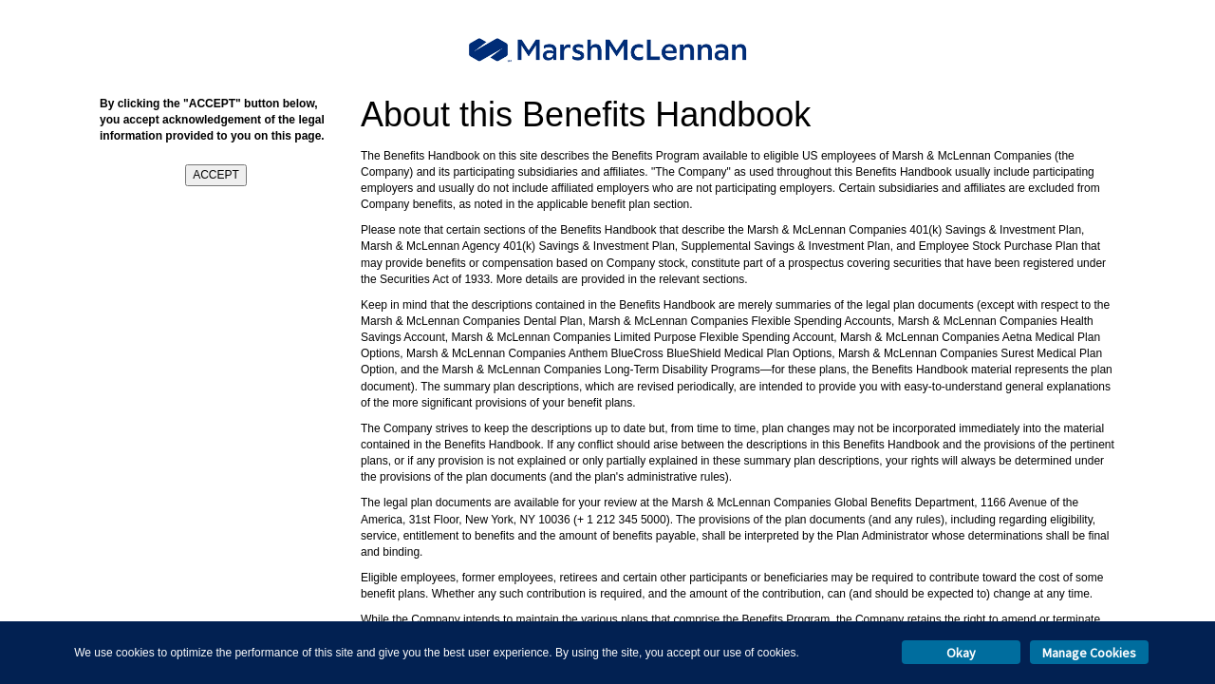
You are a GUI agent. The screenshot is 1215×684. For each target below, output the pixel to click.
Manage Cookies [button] (1089, 652)
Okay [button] (961, 652)
